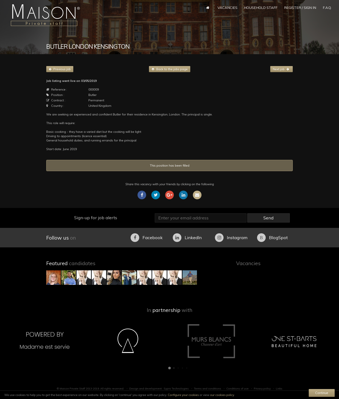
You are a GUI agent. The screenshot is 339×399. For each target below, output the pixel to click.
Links (279, 388)
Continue (321, 393)
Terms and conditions (207, 388)
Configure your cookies (183, 395)
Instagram (231, 237)
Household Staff (260, 7)
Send (268, 218)
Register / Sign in (300, 7)
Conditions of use (237, 388)
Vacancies (227, 7)
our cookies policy (222, 395)
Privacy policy (262, 388)
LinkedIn (187, 237)
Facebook (147, 237)
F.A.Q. (327, 7)
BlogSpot (272, 237)
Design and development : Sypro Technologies (159, 388)
